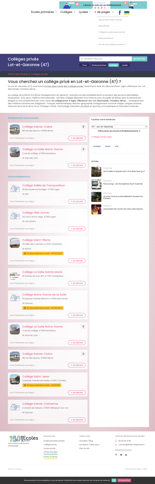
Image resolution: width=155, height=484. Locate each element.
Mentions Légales (15, 469)
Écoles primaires (44, 12)
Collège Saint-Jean (35, 376)
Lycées (85, 12)
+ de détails (77, 138)
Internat (97, 146)
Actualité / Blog (86, 441)
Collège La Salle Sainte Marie (42, 272)
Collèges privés (39, 74)
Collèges (68, 12)
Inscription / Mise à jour (89, 444)
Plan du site (84, 448)
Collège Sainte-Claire (37, 127)
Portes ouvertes (50, 457)
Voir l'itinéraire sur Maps (22, 138)
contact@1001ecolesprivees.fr (130, 444)
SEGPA (107, 146)
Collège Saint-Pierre (36, 240)
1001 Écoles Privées (24, 4)
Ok (114, 480)
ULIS (116, 146)
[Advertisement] (77, 35)
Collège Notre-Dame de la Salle (44, 295)
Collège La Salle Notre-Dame (42, 149)
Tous (84, 65)
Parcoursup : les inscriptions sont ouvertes (123, 184)
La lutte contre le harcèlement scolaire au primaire (123, 197)
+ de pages (104, 12)
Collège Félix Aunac (35, 213)
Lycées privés (49, 448)
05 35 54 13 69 (123, 441)
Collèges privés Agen (101, 136)
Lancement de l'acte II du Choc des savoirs (123, 209)
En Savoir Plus (124, 480)
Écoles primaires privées (54, 441)
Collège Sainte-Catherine (40, 404)
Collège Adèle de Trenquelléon (43, 185)
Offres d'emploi (50, 452)
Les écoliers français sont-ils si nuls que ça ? (124, 171)
